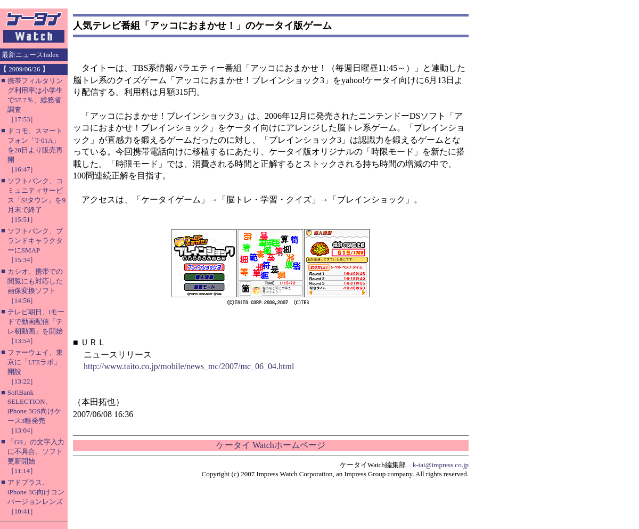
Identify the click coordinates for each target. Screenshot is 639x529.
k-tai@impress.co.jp (441, 465)
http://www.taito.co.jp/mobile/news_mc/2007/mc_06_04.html (189, 366)
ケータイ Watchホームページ (270, 445)
